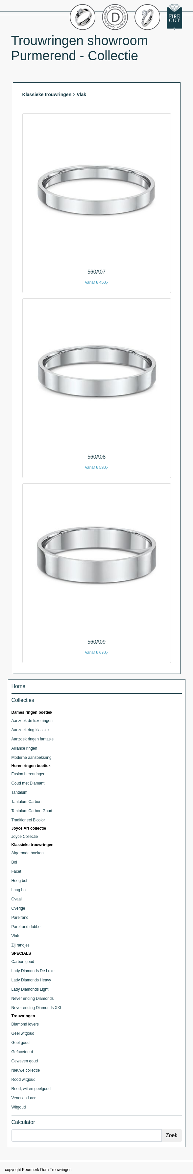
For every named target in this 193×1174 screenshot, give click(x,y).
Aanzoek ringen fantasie (33, 739)
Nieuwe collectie (26, 1070)
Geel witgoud (23, 1033)
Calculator (23, 1122)
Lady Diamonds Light (30, 989)
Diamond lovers (25, 1024)
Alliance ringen (24, 748)
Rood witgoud (24, 1079)
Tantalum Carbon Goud (32, 811)
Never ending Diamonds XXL (37, 1007)
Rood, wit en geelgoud (31, 1088)
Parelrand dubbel (26, 926)
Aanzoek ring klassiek (31, 730)
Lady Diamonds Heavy (31, 980)
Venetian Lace (24, 1098)
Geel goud (21, 1042)
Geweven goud (25, 1061)
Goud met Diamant (28, 783)
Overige (18, 908)
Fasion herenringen (28, 774)
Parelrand (20, 917)
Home (19, 686)
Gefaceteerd (22, 1052)
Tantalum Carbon (26, 801)
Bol (14, 862)
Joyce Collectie (25, 836)
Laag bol (19, 890)
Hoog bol (19, 880)
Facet (16, 871)
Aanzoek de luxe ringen (32, 720)
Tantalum (20, 792)
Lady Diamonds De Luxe (33, 971)
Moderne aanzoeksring (32, 757)
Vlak (15, 936)
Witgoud (19, 1107)
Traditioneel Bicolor (28, 820)
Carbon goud (23, 961)
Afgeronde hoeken (28, 853)
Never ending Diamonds (33, 998)
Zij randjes (21, 945)
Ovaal (17, 899)
